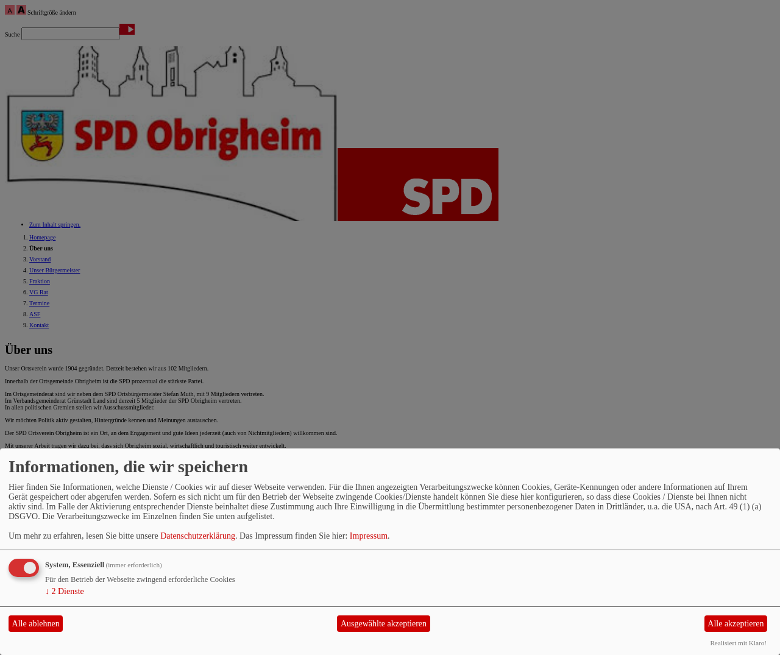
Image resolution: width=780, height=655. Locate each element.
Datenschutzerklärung (197, 535)
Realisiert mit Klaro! (738, 642)
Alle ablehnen (36, 623)
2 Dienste (64, 591)
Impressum (369, 535)
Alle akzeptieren (735, 623)
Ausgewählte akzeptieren (384, 623)
